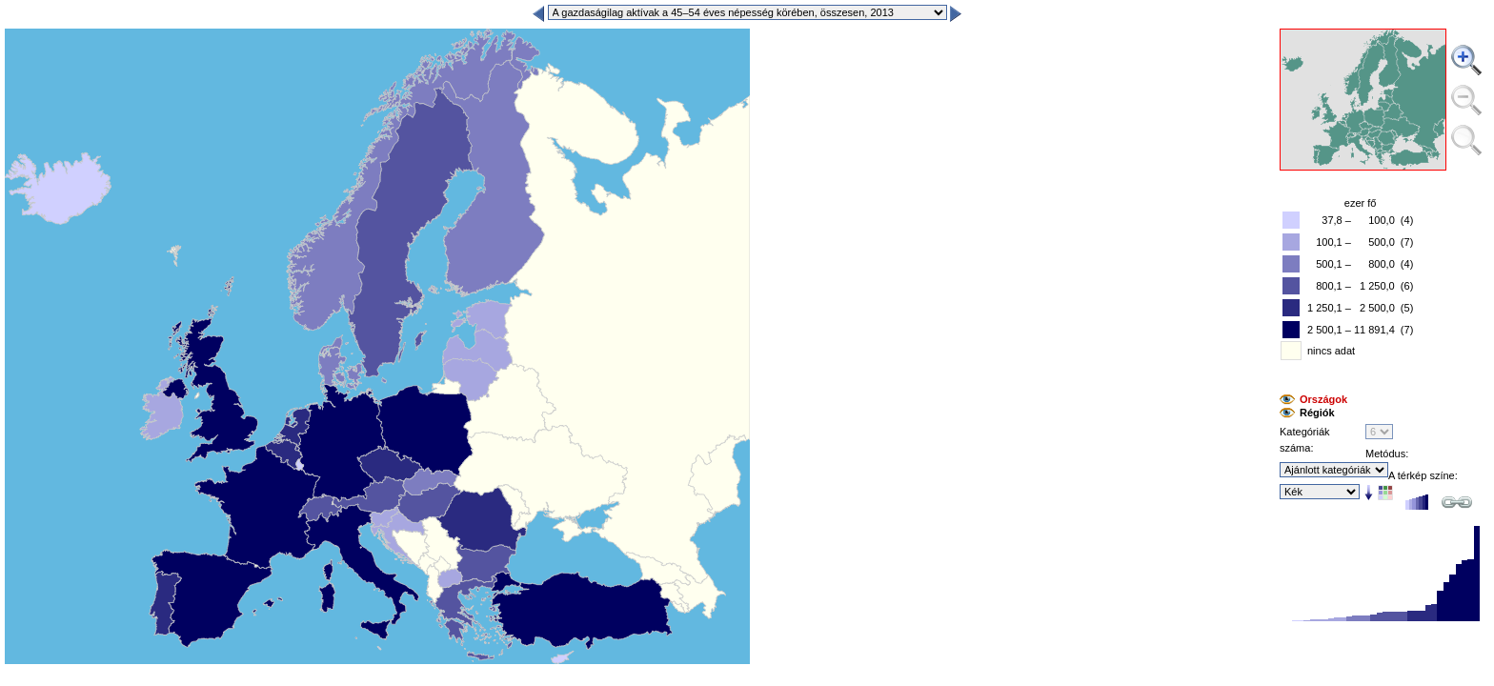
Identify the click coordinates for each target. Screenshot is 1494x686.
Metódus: (1386, 453)
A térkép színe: (1423, 475)
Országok (1323, 399)
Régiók (1317, 412)
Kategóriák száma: (1305, 440)
